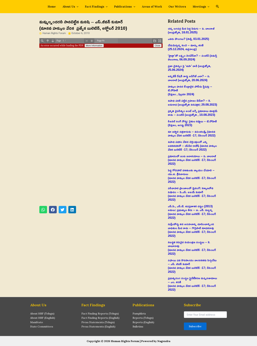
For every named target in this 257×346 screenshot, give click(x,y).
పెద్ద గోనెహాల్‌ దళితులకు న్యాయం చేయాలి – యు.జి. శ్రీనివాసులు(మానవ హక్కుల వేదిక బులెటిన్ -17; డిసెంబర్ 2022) (192, 175)
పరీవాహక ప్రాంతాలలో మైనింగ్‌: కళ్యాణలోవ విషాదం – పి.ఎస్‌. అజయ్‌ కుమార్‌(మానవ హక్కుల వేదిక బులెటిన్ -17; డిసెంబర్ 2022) (192, 193)
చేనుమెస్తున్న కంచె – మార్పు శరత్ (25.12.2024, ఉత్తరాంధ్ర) (186, 47)
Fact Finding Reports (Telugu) (100, 313)
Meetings (195, 6)
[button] (43, 209)
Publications (124, 6)
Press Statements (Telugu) (98, 322)
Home (58, 6)
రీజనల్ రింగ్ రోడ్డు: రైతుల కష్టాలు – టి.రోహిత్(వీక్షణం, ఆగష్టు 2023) (192, 123)
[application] (80, 6)
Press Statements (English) (98, 326)
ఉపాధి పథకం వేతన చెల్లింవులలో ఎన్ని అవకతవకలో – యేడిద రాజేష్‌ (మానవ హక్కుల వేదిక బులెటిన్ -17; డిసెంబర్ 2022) (192, 145)
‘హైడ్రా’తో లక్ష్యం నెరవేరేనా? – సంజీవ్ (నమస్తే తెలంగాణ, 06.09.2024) (192, 57)
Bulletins (138, 326)
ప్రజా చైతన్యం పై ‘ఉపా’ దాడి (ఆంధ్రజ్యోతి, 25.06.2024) (189, 67)
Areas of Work (150, 6)
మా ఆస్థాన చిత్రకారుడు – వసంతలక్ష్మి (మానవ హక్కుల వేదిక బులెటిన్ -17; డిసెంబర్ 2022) (192, 133)
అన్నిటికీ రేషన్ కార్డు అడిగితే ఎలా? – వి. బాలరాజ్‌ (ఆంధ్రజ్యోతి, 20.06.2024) (189, 78)
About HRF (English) (42, 317)
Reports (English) (143, 322)
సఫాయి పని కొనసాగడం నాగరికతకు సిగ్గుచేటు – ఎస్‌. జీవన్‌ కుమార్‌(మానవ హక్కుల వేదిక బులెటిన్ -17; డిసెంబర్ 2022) (192, 265)
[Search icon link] (210, 7)
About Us (74, 6)
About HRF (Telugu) (42, 313)
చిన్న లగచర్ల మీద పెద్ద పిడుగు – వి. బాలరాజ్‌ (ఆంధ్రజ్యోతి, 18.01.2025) (191, 30)
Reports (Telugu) (143, 317)
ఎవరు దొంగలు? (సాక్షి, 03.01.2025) (188, 39)
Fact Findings (98, 6)
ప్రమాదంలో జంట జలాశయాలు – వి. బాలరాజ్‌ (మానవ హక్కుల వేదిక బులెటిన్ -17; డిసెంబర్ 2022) (192, 160)
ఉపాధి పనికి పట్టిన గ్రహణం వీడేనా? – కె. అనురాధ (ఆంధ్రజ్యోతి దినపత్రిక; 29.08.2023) (192, 102)
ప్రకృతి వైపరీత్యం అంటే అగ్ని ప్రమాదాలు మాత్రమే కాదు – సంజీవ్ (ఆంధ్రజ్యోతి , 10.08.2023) (192, 112)
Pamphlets (139, 313)
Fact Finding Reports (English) (100, 317)
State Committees (41, 326)
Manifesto (36, 322)
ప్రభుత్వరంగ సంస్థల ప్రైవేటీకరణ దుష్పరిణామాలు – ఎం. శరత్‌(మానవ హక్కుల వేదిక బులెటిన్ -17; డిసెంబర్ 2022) (192, 283)
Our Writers (173, 6)
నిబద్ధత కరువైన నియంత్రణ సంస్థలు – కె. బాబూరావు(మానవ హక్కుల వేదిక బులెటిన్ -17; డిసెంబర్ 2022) (192, 247)
